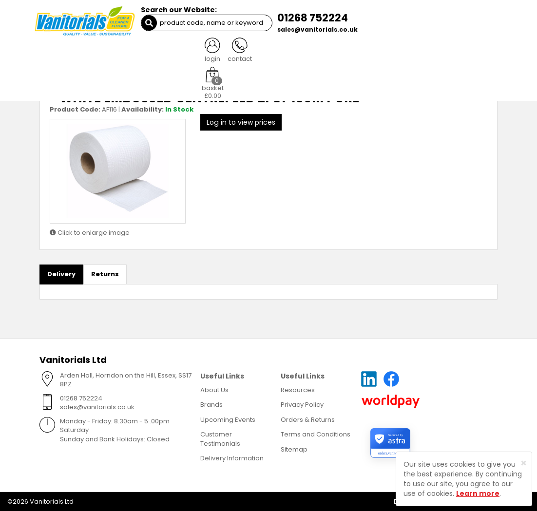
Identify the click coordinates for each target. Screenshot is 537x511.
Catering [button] (63, 53)
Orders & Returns (308, 419)
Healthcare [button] (377, 53)
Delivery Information (232, 458)
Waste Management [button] (284, 53)
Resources (298, 389)
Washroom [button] (218, 53)
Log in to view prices (241, 122)
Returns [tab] (105, 274)
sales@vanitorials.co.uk (313, 29)
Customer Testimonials (220, 438)
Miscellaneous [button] (433, 53)
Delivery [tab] (61, 274)
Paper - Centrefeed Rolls (97, 73)
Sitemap (294, 449)
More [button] (479, 53)
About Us (214, 389)
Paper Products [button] (161, 53)
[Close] (523, 463)
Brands (211, 404)
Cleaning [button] (106, 53)
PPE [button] (338, 53)
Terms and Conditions (315, 433)
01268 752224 (308, 18)
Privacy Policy (302, 404)
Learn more (477, 493)
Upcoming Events (227, 419)
